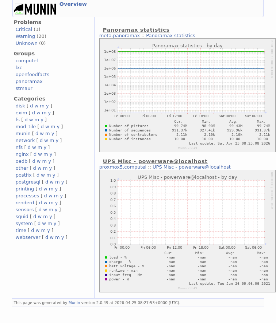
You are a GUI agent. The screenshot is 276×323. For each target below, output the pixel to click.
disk (20, 106)
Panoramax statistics (170, 35)
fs (18, 119)
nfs (19, 147)
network (25, 140)
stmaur (24, 88)
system (24, 223)
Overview (73, 4)
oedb (21, 161)
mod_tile (26, 126)
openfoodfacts (32, 74)
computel (27, 60)
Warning (25, 36)
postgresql (28, 182)
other (22, 168)
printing (25, 189)
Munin (74, 302)
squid (22, 216)
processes (27, 195)
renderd (25, 202)
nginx (22, 154)
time (21, 230)
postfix (24, 175)
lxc (19, 67)
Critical (24, 29)
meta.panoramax (119, 35)
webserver (28, 237)
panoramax (29, 81)
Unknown (27, 43)
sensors (25, 209)
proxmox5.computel (122, 167)
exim (21, 112)
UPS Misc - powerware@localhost (192, 167)
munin (23, 133)
